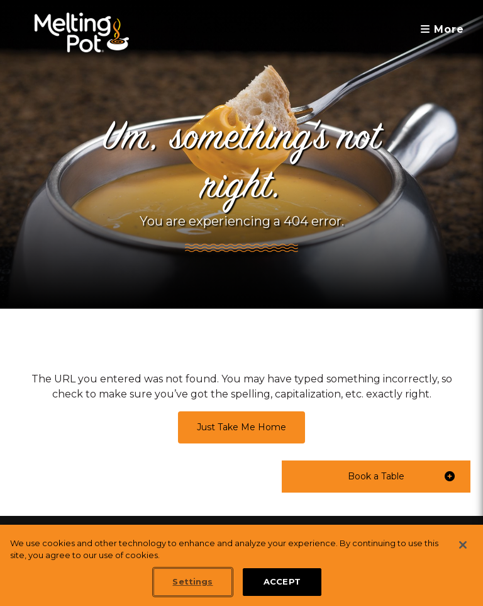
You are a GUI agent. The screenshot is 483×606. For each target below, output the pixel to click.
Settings (192, 581)
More (442, 29)
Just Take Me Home (241, 427)
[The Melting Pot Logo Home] (82, 32)
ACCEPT (282, 581)
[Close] (463, 545)
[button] (376, 476)
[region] (241, 565)
